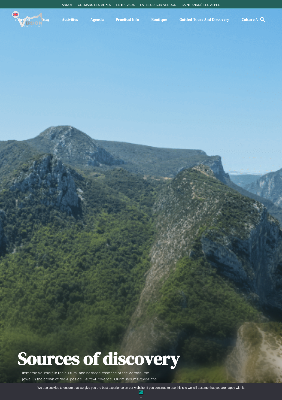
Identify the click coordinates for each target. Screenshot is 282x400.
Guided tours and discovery (204, 19)
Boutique (159, 19)
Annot (67, 5)
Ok (141, 392)
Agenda (97, 19)
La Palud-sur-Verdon (158, 5)
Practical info (127, 19)
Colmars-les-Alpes (94, 5)
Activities (70, 19)
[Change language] (15, 14)
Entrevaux (125, 5)
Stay (46, 19)
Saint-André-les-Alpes (201, 5)
